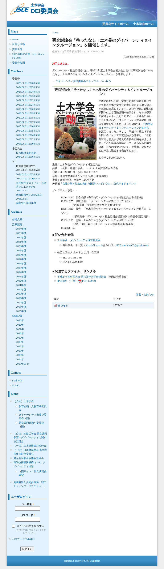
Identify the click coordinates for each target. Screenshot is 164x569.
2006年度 (21, 306)
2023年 (20, 320)
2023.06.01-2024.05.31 (28, 91)
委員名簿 (17, 49)
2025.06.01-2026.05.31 (28, 83)
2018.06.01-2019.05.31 (28, 113)
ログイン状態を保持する (30, 526)
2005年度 (21, 311)
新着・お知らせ (145, 294)
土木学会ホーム (143, 24)
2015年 (20, 355)
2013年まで (22, 363)
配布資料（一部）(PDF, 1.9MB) (76, 280)
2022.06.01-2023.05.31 (28, 96)
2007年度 (21, 302)
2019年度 (21, 250)
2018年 (20, 342)
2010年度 (21, 289)
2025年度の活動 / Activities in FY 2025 (28, 56)
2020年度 (21, 246)
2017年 (20, 346)
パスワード (27, 515)
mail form (17, 380)
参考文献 (17, 219)
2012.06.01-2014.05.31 (28, 135)
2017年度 (21, 259)
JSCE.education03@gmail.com (132, 245)
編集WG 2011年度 (26, 203)
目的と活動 (18, 44)
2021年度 (21, 241)
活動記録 (17, 224)
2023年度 (21, 233)
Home (15, 39)
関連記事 (17, 316)
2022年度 (21, 237)
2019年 (20, 337)
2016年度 (21, 263)
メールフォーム (94, 245)
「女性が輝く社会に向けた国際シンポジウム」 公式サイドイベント (98, 183)
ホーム (55, 32)
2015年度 (21, 267)
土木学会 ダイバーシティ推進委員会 (78, 240)
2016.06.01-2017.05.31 (28, 122)
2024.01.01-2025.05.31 (28, 174)
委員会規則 (18, 62)
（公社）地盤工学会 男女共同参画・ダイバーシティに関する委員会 (30, 437)
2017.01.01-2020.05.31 (28, 178)
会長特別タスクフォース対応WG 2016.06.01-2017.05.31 (31, 186)
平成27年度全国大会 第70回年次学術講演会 (81, 276)
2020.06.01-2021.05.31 (28, 104)
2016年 (20, 350)
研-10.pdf (62, 305)
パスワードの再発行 (23, 539)
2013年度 (21, 276)
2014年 (20, 359)
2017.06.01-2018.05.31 (28, 117)
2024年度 (21, 228)
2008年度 (21, 298)
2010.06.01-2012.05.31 (28, 139)
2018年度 (21, 254)
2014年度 (21, 272)
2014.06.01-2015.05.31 (28, 130)
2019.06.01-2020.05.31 (28, 109)
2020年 (20, 333)
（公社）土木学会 (23, 401)
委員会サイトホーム (115, 24)
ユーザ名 (28, 504)
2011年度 (21, 285)
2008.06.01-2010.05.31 (28, 143)
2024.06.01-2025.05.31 (28, 87)
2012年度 (21, 280)
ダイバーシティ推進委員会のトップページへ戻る (83, 81)
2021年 (20, 329)
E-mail (15, 385)
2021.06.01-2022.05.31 (28, 100)
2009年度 (21, 293)
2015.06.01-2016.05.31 (28, 126)
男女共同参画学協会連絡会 (28, 458)
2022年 (20, 324)
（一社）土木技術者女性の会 (29, 445)
